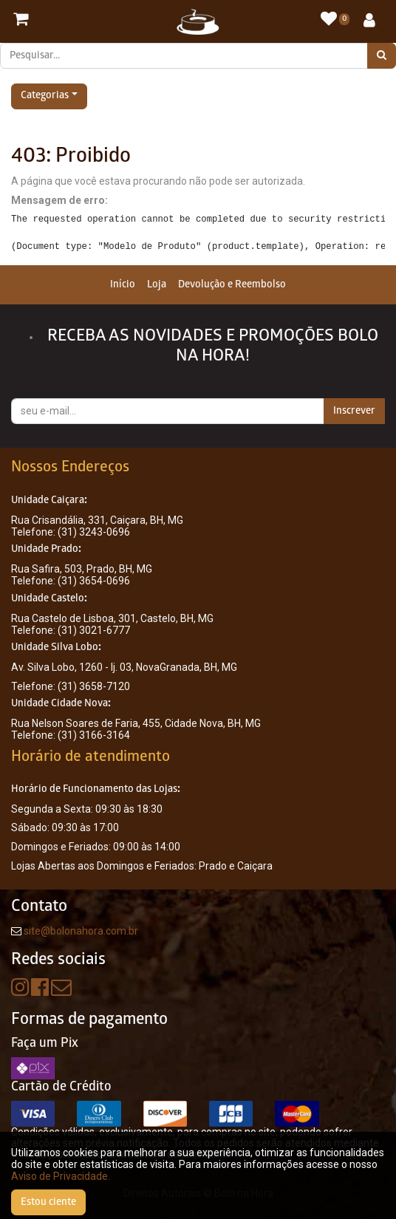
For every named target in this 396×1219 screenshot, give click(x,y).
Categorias (45, 96)
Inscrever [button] (354, 411)
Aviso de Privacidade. (60, 1176)
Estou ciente (48, 1202)
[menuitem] (122, 284)
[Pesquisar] (381, 56)
